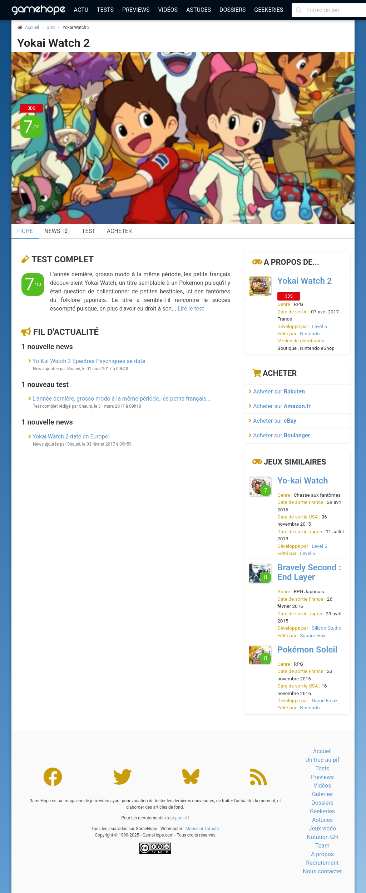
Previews (135, 9)
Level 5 (319, 326)
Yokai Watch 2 (53, 43)
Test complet (62, 259)
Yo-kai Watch (302, 481)
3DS (51, 27)
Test (88, 231)
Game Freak (324, 700)
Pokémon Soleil (307, 650)
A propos (322, 854)
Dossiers (232, 9)
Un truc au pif (323, 759)
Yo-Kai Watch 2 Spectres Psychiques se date (89, 361)
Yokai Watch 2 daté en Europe (70, 436)
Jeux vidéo (322, 828)
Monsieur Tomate (202, 828)
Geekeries (268, 9)
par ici (181, 817)
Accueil (322, 751)
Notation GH (322, 837)
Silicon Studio (326, 628)
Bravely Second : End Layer (309, 572)
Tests (105, 9)
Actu (81, 9)
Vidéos (168, 9)
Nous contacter (322, 871)
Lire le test (191, 308)
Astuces (198, 9)
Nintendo (310, 333)
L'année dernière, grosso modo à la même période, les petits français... (122, 398)
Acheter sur (277, 391)
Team (322, 845)
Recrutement (322, 862)
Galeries (322, 794)
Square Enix (312, 635)
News (57, 231)
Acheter (119, 231)
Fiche (25, 231)
